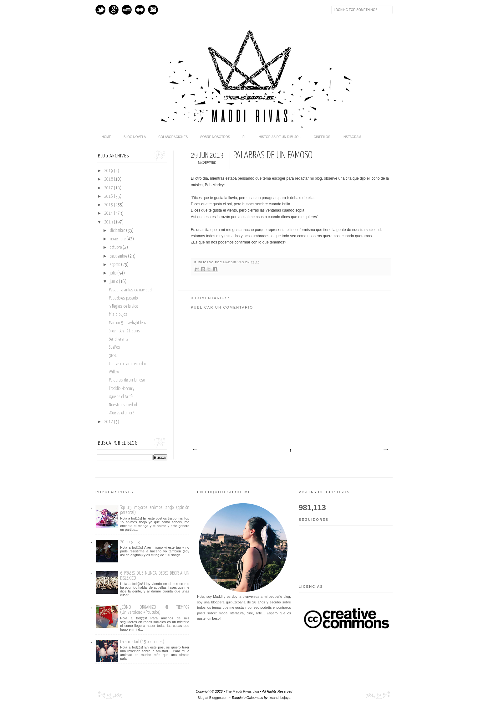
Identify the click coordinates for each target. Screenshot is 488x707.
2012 (109, 422)
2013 (109, 222)
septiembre (119, 256)
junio (114, 281)
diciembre (118, 230)
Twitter (100, 10)
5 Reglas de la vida (123, 306)
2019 (109, 171)
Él (244, 137)
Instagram (153, 10)
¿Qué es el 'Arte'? (121, 397)
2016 (109, 196)
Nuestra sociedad (123, 405)
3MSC (113, 356)
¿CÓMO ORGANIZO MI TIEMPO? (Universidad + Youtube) (154, 610)
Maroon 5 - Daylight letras (129, 323)
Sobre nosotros (215, 137)
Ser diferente (118, 339)
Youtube (127, 10)
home (106, 137)
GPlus (114, 10)
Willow (114, 372)
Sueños (114, 347)
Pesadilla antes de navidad (130, 290)
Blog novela (135, 137)
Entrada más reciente (195, 449)
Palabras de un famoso (127, 380)
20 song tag (130, 542)
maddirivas (234, 262)
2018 (109, 179)
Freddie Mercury (122, 389)
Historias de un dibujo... (280, 137)
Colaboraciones (173, 137)
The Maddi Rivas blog (242, 691)
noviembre (118, 239)
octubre (116, 247)
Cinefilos (322, 137)
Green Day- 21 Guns (124, 331)
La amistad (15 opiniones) (142, 641)
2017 (109, 188)
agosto (115, 265)
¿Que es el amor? (121, 413)
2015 (109, 205)
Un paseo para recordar (127, 364)
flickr (140, 10)
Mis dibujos (118, 314)
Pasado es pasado (123, 298)
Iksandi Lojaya (279, 697)
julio (113, 273)
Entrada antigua (385, 449)
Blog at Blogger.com (213, 697)
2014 (109, 213)
